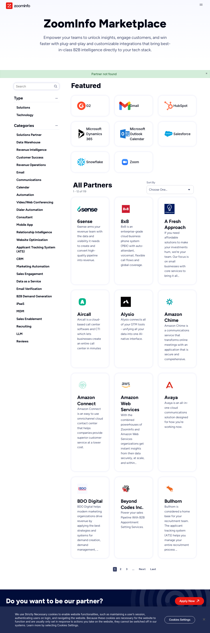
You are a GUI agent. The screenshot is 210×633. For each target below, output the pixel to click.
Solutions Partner (28, 135)
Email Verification (29, 289)
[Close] (204, 621)
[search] (36, 86)
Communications (28, 180)
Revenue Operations (31, 165)
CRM (20, 259)
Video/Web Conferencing (34, 202)
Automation (25, 195)
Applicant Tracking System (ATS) (35, 249)
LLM (19, 334)
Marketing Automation (32, 266)
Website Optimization (32, 240)
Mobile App (24, 225)
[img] (18, 5)
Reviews (22, 341)
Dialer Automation (29, 210)
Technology (24, 115)
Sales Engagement (29, 274)
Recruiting (23, 326)
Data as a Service (28, 281)
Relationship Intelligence (34, 232)
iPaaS (20, 304)
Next (142, 569)
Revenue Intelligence (31, 150)
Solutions (23, 107)
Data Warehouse (28, 142)
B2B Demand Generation (34, 296)
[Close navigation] (202, 4)
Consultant (24, 217)
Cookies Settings (179, 621)
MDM (20, 311)
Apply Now (187, 601)
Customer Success (29, 157)
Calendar (22, 187)
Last (153, 569)
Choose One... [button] (170, 189)
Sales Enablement (29, 319)
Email (20, 172)
